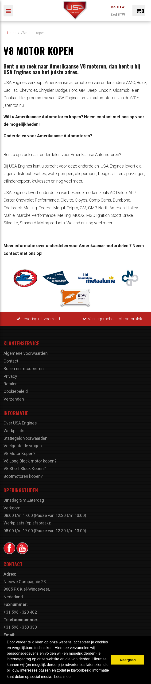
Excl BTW (118, 14)
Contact (11, 361)
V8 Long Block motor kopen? (30, 461)
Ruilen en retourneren (24, 368)
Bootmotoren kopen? (23, 476)
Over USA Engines (20, 422)
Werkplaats (14, 430)
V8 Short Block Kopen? (25, 468)
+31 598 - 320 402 (20, 612)
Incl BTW (117, 7)
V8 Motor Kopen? (19, 453)
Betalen (11, 383)
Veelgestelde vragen (23, 445)
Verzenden (14, 399)
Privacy (10, 376)
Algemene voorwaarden (26, 353)
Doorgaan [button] (128, 660)
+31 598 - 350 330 (20, 627)
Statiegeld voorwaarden (25, 438)
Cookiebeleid (16, 391)
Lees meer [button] (63, 677)
